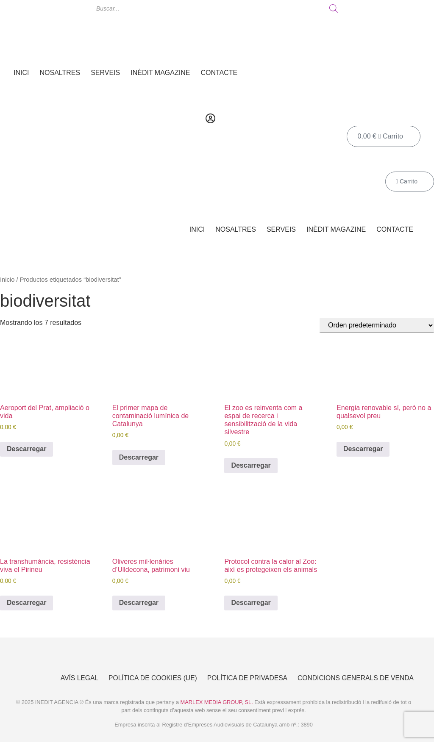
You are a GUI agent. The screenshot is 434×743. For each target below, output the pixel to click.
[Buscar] (333, 8)
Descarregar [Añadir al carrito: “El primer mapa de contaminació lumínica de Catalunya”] (139, 457)
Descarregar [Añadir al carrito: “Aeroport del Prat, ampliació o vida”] (26, 448)
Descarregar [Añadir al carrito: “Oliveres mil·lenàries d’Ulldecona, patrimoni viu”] (139, 602)
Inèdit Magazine (160, 72)
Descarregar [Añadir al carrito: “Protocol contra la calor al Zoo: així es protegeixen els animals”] (250, 602)
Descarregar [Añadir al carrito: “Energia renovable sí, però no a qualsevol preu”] (363, 448)
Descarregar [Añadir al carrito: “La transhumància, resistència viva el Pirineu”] (26, 602)
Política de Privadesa (243, 678)
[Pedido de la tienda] (377, 325)
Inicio (7, 279)
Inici (21, 72)
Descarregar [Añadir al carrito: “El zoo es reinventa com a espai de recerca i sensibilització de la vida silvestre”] (250, 465)
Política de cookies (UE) (146, 678)
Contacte (218, 72)
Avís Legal (71, 678)
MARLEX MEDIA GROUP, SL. (217, 703)
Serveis (105, 72)
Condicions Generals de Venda (354, 678)
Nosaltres (59, 72)
